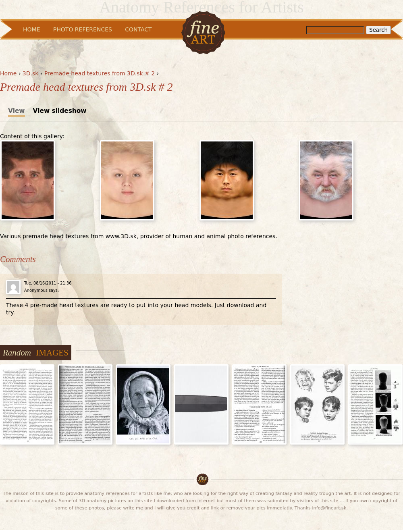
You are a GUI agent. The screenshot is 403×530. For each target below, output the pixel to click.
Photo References (82, 29)
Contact (138, 29)
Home (8, 73)
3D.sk (31, 73)
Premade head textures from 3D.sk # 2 (99, 73)
